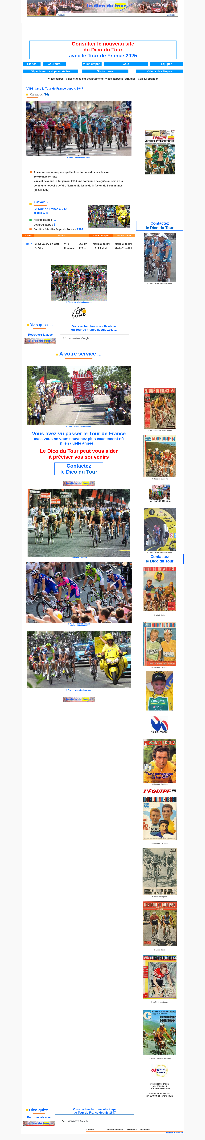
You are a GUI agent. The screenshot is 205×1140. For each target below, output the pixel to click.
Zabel (103, 248)
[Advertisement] (103, 31)
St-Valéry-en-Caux (49, 244)
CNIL (167, 1093)
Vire (40, 248)
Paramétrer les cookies (138, 1129)
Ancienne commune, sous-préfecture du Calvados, (65, 172)
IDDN (170, 1096)
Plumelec (69, 248)
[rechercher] (94, 338)
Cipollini (105, 244)
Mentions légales (115, 1129)
